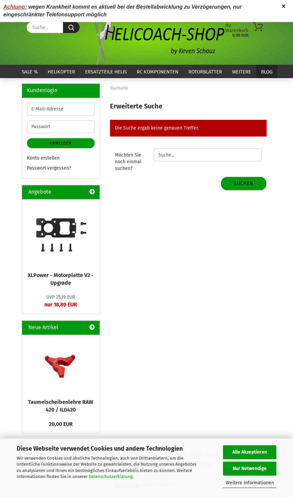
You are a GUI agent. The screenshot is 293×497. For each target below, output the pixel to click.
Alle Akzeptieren (249, 452)
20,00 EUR (61, 424)
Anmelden (61, 143)
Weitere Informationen (250, 483)
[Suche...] (71, 27)
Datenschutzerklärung (111, 476)
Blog (266, 72)
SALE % (30, 72)
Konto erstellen (43, 158)
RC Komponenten (157, 72)
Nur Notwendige (250, 468)
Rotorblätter (205, 72)
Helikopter (61, 72)
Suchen (243, 183)
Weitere (241, 72)
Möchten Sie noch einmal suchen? (128, 161)
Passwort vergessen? (49, 168)
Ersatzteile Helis (106, 72)
